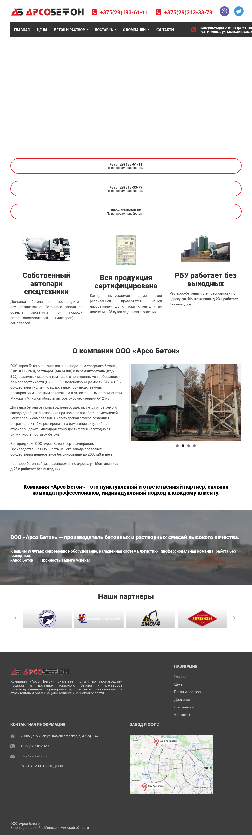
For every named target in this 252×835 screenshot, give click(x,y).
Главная (180, 676)
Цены (178, 684)
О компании (184, 707)
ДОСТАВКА (104, 30)
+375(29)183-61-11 (124, 12)
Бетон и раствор (187, 692)
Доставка (182, 699)
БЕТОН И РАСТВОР (69, 30)
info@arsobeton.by (34, 756)
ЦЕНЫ (42, 30)
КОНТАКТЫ (165, 30)
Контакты (182, 715)
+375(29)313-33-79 (188, 12)
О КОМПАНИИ (134, 30)
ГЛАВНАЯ (22, 30)
